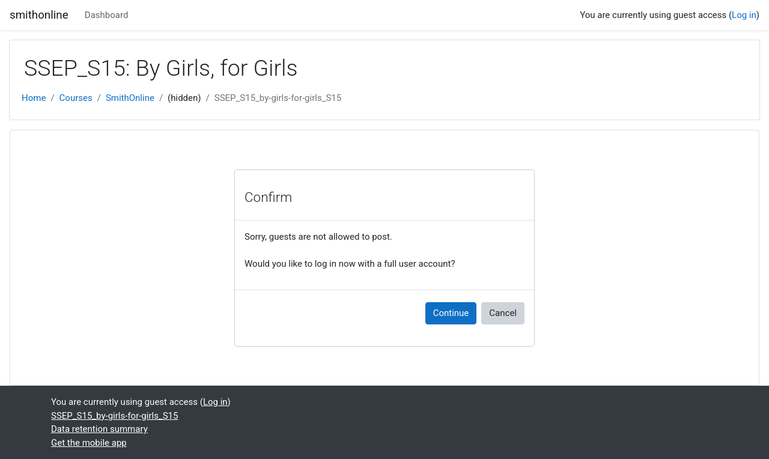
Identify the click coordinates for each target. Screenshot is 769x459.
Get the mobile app (89, 442)
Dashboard (107, 15)
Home (34, 98)
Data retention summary (99, 429)
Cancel (503, 313)
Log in (744, 15)
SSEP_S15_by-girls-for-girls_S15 (277, 98)
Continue (451, 313)
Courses (76, 98)
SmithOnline (130, 98)
